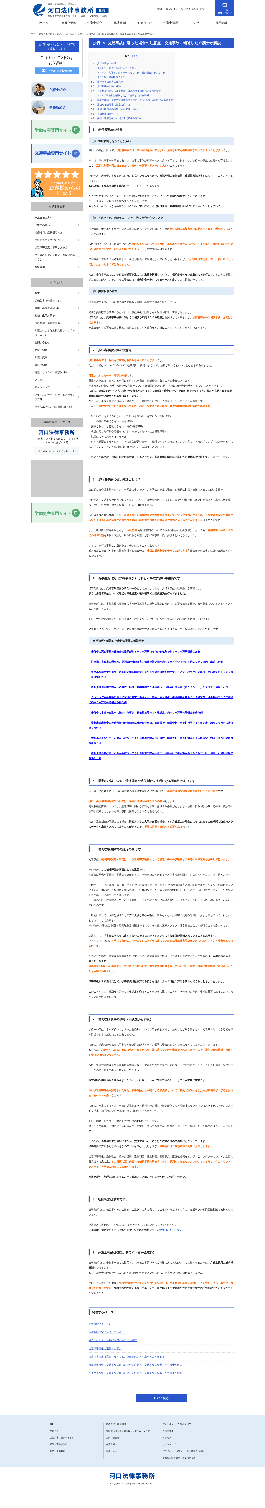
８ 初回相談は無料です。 (105, 113)
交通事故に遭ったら (100, 1324)
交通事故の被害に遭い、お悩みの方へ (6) (55, 257)
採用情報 (221, 23)
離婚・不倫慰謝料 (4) (47, 308)
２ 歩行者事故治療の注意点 (106, 81)
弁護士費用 (170, 23)
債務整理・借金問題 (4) (48, 322)
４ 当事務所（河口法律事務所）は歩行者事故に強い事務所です (125, 90)
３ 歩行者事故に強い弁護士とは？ (110, 86)
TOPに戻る (161, 1398)
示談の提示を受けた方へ (49, 239)
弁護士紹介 (94, 23)
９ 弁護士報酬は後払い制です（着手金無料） (116, 118)
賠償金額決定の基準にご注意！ (106, 1332)
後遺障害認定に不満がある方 (51, 247)
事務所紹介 (69, 23)
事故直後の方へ (43, 217)
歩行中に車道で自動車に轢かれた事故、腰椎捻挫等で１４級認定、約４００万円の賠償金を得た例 (147, 712)
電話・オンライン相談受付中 (51, 372)
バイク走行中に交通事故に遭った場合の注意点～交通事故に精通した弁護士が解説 (135, 1372)
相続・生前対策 (57, 1451)
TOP (37, 293)
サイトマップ (42, 387)
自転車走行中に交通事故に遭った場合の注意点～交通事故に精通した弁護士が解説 (135, 1364)
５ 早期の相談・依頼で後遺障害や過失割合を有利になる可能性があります (131, 100)
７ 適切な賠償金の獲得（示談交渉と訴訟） (115, 109)
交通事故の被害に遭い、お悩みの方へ (58, 34)
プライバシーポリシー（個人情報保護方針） (55, 397)
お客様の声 (145, 23)
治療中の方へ (42, 225)
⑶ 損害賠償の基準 (111, 77)
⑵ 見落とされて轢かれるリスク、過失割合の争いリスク (131, 72)
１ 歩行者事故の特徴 (103, 63)
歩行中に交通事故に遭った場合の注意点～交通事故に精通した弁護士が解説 (116, 34)
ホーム (43, 23)
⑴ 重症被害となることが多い (117, 68)
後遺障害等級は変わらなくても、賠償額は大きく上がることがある (127, 1356)
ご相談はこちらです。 (169, 1229)
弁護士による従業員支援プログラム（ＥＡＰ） (55, 332)
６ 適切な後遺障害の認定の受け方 (110, 104)
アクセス (196, 23)
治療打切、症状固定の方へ (50, 232)
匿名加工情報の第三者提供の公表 (54, 406)
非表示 (134, 56)
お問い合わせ (42, 342)
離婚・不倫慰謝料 (58, 1444)
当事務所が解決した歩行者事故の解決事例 (123, 95)
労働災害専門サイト (53, 130)
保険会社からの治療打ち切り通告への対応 (113, 1340)
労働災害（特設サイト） (49, 300)
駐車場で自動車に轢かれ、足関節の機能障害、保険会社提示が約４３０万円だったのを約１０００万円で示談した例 (157, 661)
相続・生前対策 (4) (45, 315)
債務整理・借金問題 (116, 1424)
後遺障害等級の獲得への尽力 (105, 1348)
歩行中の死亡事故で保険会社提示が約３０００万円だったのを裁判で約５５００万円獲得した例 (145, 651)
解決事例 (120, 23)
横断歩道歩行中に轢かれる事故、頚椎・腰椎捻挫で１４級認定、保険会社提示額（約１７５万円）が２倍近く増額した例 (159, 687)
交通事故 (54, 1431)
